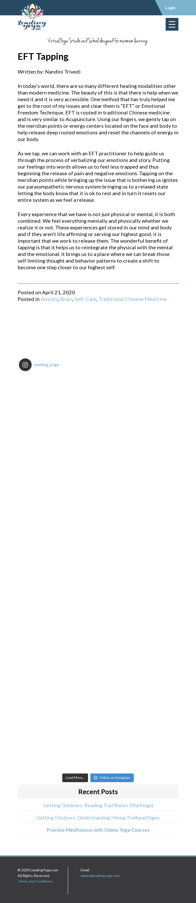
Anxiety (49, 299)
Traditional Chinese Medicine (133, 299)
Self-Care (85, 299)
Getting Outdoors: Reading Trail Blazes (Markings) (98, 805)
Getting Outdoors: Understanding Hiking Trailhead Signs (98, 817)
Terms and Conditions (35, 881)
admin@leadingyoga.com (100, 875)
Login (170, 7)
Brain (66, 299)
